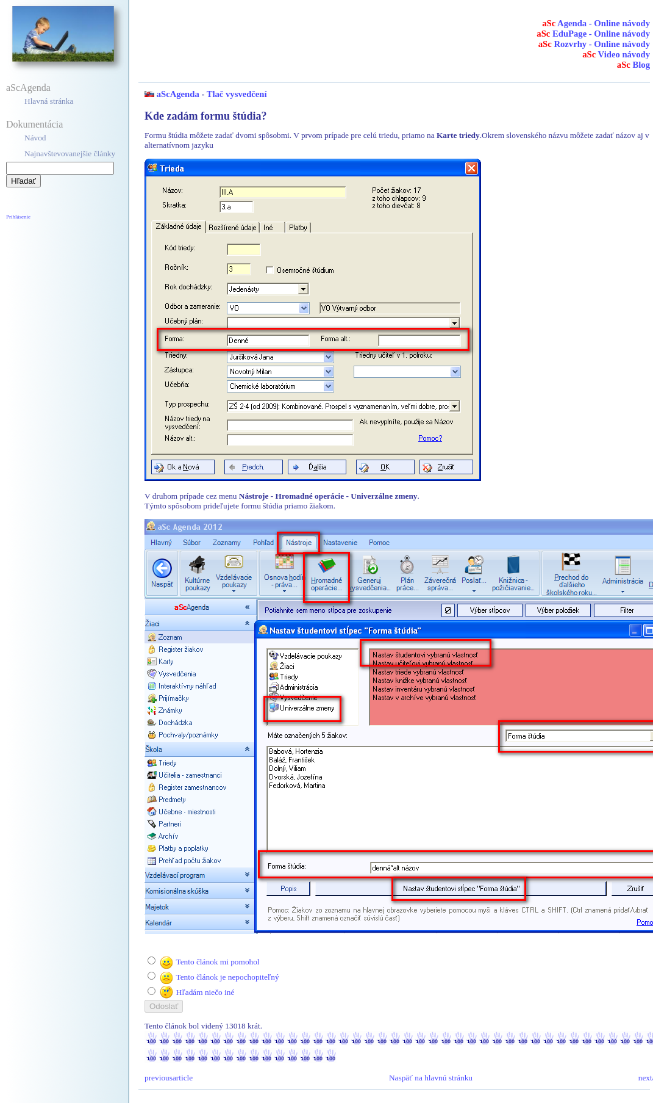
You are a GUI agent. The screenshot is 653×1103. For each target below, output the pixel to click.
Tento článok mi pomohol (217, 961)
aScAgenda (28, 87)
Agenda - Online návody (596, 23)
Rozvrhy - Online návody (594, 44)
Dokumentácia (34, 124)
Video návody (616, 54)
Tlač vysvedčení (237, 94)
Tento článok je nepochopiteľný (227, 977)
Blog (633, 65)
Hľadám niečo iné (205, 992)
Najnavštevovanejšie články (69, 153)
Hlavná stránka (48, 101)
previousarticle (169, 1077)
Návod (35, 137)
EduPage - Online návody (593, 33)
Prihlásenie (18, 217)
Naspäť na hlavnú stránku (431, 1077)
